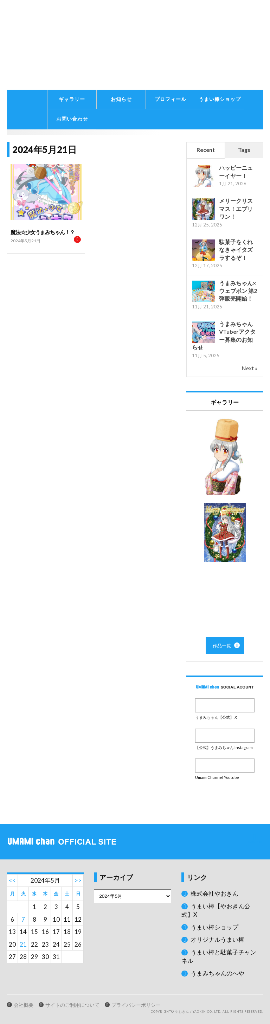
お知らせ (121, 99)
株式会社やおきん (214, 893)
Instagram (225, 736)
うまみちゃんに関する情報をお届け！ (26, 88)
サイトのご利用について (72, 1005)
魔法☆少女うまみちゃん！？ (43, 232)
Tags (244, 149)
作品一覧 (224, 524)
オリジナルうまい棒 (217, 939)
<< (12, 880)
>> (78, 880)
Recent (206, 149)
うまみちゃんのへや (217, 973)
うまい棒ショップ (220, 99)
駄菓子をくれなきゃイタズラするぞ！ (236, 249)
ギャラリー (72, 99)
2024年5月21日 (25, 240)
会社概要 (23, 1005)
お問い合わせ (72, 119)
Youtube (225, 766)
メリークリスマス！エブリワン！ (236, 208)
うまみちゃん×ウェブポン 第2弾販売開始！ (238, 291)
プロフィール (170, 99)
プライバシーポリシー (136, 1005)
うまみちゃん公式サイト (84, 45)
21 (23, 944)
